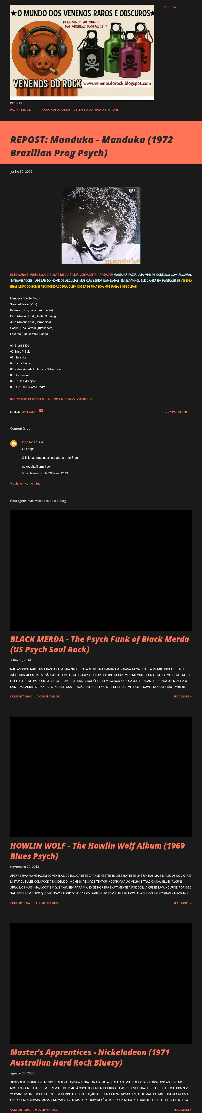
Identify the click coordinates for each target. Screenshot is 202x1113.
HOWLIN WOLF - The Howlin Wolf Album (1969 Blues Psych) (97, 850)
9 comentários (46, 1109)
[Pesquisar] (170, 7)
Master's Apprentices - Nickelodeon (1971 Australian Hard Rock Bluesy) (90, 1057)
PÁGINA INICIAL (20, 109)
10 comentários (47, 696)
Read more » (182, 696)
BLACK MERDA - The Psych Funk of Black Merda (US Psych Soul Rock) (99, 644)
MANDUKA (28, 412)
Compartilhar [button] (176, 412)
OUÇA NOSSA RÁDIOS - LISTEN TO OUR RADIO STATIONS (80, 109)
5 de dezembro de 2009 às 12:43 (45, 473)
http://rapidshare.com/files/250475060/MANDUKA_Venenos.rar (51, 399)
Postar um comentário (25, 483)
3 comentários (46, 903)
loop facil (28, 442)
